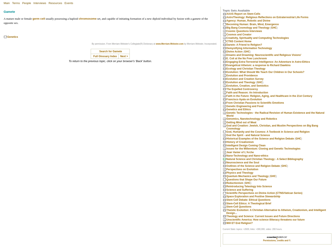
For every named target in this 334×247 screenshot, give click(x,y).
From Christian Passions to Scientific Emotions (255, 102)
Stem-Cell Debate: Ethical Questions (248, 199)
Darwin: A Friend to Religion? (244, 44)
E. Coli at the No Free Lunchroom (246, 58)
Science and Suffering (239, 189)
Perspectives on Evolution (242, 169)
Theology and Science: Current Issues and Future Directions (263, 216)
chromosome (87, 18)
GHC (274, 27)
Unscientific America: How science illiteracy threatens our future (265, 219)
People (26, 3)
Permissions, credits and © (277, 240)
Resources (55, 3)
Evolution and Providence (242, 75)
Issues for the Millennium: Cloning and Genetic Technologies (263, 148)
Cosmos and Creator (239, 34)
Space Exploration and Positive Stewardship (253, 196)
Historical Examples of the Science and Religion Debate (260, 138)
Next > (124, 56)
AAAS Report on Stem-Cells (243, 13)
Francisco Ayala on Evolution (244, 99)
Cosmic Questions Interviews (244, 31)
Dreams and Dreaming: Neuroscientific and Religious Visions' (263, 55)
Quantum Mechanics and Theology (247, 176)
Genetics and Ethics (238, 109)
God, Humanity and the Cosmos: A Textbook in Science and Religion (268, 131)
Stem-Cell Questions (238, 206)
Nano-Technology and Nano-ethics (247, 155)
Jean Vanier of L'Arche (240, 152)
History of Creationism (240, 142)
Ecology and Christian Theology (245, 68)
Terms (16, 3)
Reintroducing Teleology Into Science (249, 186)
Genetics (12, 36)
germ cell (39, 18)
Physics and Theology (239, 172)
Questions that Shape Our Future (246, 179)
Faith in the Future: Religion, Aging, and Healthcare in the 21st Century (269, 95)
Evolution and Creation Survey (245, 78)
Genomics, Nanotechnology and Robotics (251, 118)
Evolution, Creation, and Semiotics (247, 85)
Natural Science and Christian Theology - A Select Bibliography (264, 159)
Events (69, 3)
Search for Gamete (110, 51)
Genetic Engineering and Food (244, 106)
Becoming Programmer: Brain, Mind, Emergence (252, 24)
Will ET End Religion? (239, 223)
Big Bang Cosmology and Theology (248, 27)
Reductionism (234, 183)
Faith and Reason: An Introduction (247, 92)
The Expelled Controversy (242, 89)
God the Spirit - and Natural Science (248, 135)
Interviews (39, 3)
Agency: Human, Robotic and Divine (248, 20)
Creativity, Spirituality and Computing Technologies (257, 37)
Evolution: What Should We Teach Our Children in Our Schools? (265, 72)
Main (7, 3)
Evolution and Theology (240, 82)
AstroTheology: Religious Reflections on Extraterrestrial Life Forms (267, 17)
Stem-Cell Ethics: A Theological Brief (248, 203)
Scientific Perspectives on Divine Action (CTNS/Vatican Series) (264, 193)
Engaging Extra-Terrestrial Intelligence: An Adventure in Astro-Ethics (268, 61)
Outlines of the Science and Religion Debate (253, 165)
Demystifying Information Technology (249, 48)
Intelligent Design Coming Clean (246, 145)
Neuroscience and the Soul (242, 162)
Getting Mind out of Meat (241, 122)
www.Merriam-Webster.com (169, 44)
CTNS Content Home (239, 41)
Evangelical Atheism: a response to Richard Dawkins (258, 65)
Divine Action (234, 51)
